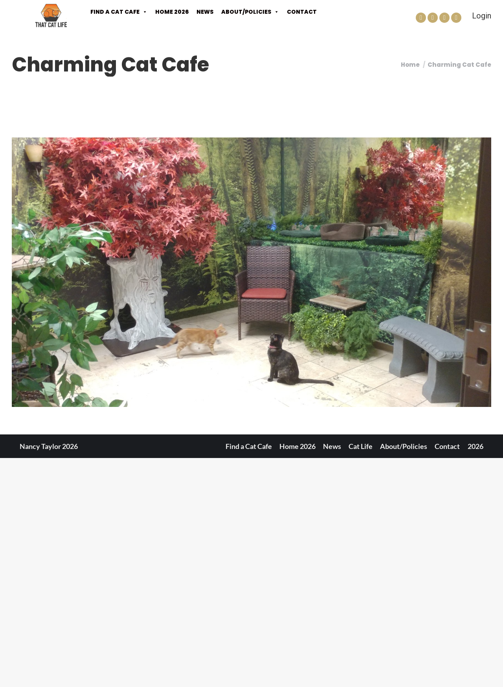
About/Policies (250, 12)
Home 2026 (172, 12)
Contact (302, 12)
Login (481, 15)
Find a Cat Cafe (118, 12)
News (204, 12)
